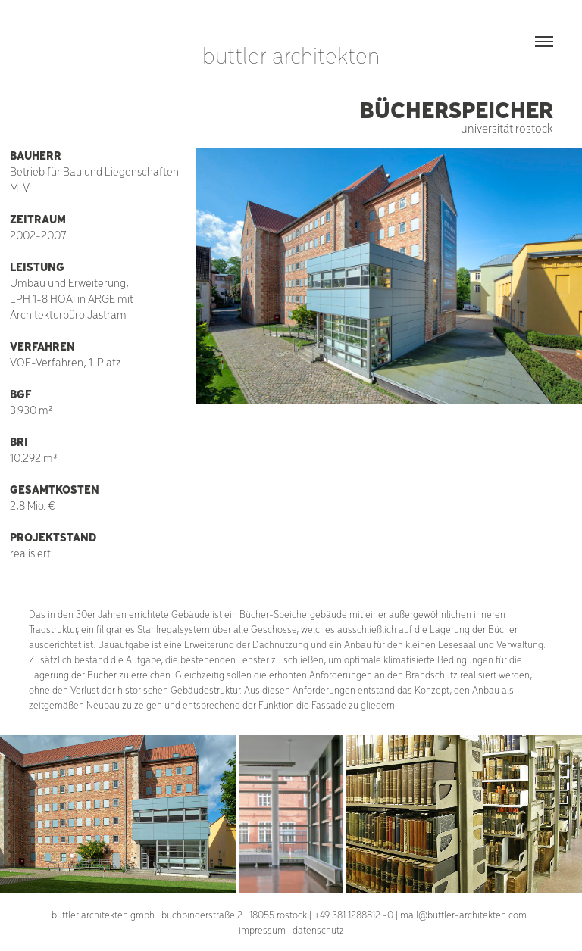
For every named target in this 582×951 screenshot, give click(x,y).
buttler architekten (291, 54)
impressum (262, 929)
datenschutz (318, 929)
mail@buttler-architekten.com (463, 914)
